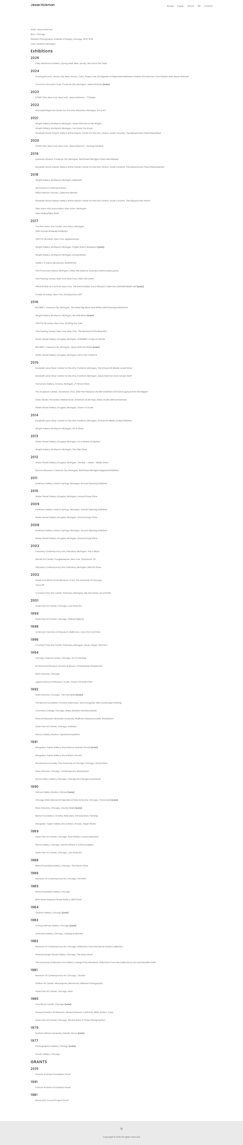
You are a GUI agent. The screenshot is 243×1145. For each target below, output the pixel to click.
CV (199, 6)
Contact (208, 6)
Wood (190, 6)
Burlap (170, 6)
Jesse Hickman (43, 5)
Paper (180, 6)
